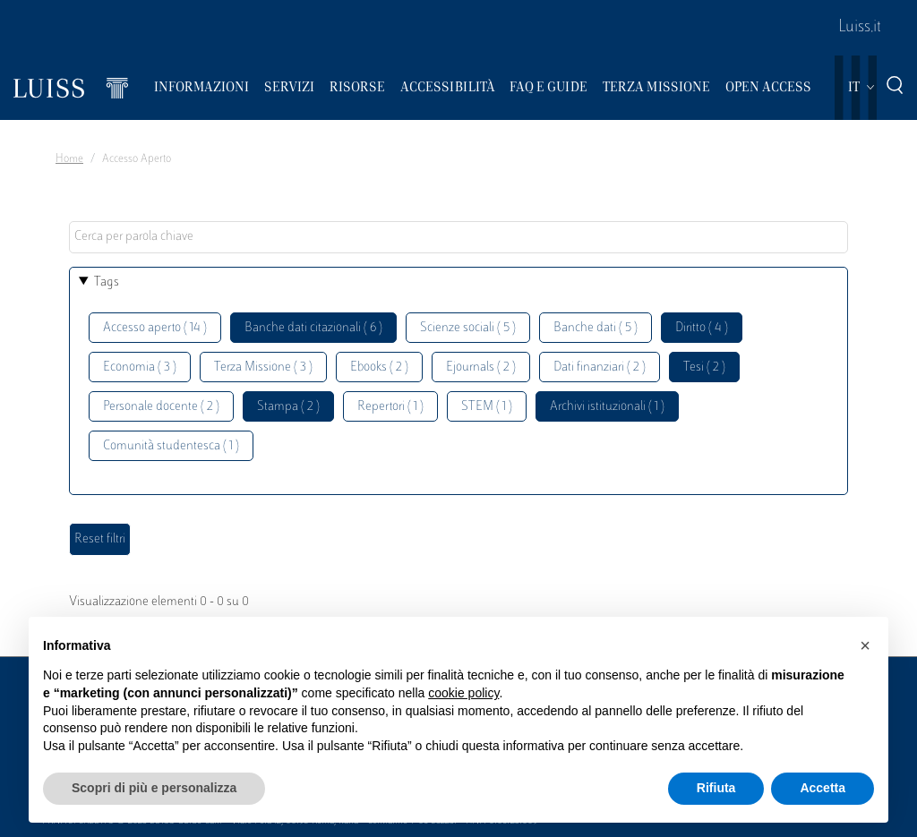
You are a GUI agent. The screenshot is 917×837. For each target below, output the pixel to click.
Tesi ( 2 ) (704, 367)
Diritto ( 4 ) (701, 328)
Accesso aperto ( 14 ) (155, 328)
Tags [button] (106, 282)
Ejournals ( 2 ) (481, 367)
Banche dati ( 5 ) (595, 328)
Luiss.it (859, 28)
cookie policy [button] (463, 693)
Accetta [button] (822, 788)
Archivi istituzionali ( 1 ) (607, 407)
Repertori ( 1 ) (390, 407)
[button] (865, 645)
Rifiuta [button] (716, 788)
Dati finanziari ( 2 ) (599, 367)
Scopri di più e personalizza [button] (154, 788)
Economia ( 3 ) (139, 367)
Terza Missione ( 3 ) (263, 367)
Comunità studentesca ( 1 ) (171, 446)
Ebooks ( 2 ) (379, 367)
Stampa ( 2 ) (288, 407)
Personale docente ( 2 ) (161, 407)
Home (69, 159)
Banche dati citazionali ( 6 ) (313, 328)
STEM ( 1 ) (486, 407)
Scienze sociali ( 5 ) (468, 328)
